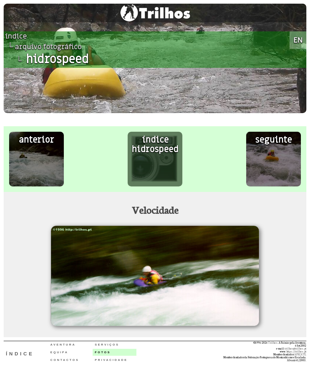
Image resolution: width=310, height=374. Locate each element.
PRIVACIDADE (111, 360)
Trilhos (273, 342)
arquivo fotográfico (48, 47)
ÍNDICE (20, 353)
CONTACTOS (64, 360)
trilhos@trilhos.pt (295, 348)
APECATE (300, 354)
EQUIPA (59, 352)
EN (298, 40)
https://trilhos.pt (296, 351)
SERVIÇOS (107, 344)
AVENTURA (62, 344)
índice (16, 36)
